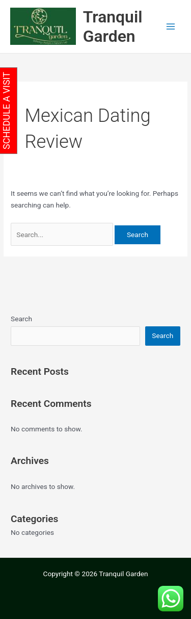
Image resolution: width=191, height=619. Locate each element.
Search (21, 319)
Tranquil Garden (113, 26)
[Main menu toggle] (170, 26)
